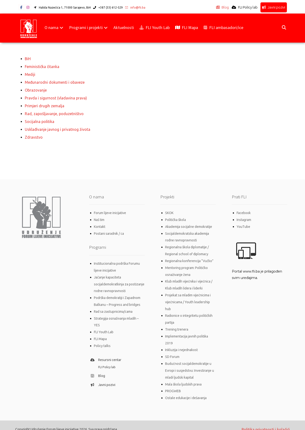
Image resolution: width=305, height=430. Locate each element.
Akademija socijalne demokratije (188, 224)
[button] (21, 7)
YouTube (243, 224)
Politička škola (175, 217)
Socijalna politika (39, 119)
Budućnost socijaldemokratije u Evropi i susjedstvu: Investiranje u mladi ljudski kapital (189, 363)
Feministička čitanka (42, 66)
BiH (28, 59)
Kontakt (99, 224)
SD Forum (172, 350)
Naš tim (99, 217)
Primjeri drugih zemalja (44, 104)
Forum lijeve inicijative (110, 210)
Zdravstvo (34, 135)
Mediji (30, 74)
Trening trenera (176, 324)
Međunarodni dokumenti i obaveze (55, 81)
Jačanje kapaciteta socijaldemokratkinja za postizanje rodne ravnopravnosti (119, 280)
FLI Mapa (100, 333)
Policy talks (102, 340)
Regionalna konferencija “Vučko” (189, 257)
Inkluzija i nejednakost (181, 344)
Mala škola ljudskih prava (183, 377)
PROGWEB (173, 384)
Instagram (244, 217)
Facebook (244, 210)
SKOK (169, 210)
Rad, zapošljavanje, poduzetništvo (54, 112)
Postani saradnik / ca (109, 230)
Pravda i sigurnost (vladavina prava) (56, 97)
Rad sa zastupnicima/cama (113, 307)
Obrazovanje (36, 89)
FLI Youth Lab (103, 327)
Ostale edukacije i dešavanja (186, 390)
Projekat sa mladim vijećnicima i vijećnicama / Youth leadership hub (188, 297)
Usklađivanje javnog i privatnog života (57, 127)
